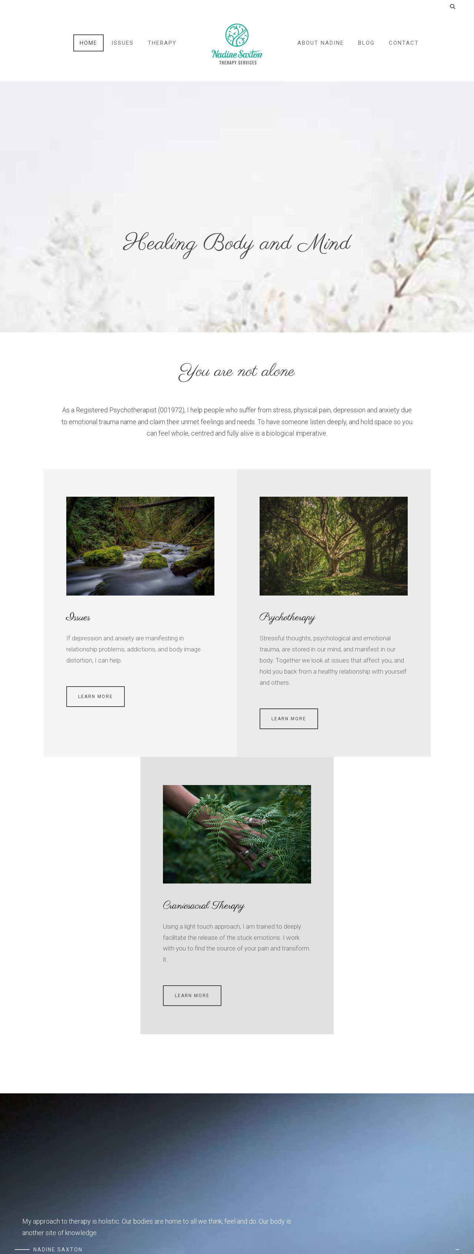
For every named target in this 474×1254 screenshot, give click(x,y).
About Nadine (320, 47)
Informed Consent (188, 1144)
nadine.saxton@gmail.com (366, 1119)
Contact (403, 47)
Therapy (162, 47)
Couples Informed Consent (198, 1131)
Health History (183, 1119)
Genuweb (61, 1235)
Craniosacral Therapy (371, 606)
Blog (365, 47)
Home (89, 47)
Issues (123, 47)
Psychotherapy (200, 606)
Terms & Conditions (37, 1119)
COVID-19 (26, 1144)
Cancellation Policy (37, 1131)
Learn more (44, 685)
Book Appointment (351, 1177)
